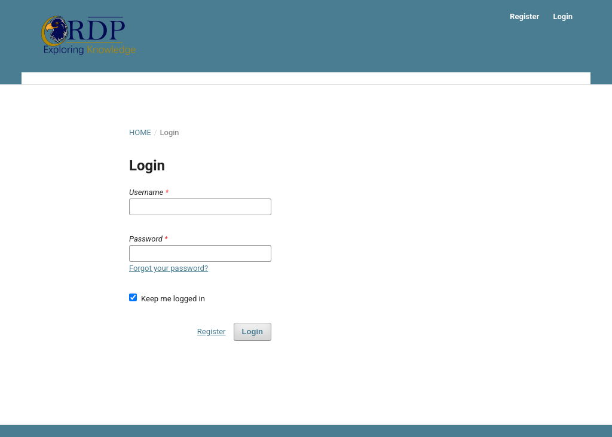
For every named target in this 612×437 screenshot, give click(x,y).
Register (524, 16)
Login (563, 16)
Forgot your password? (168, 268)
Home (140, 132)
